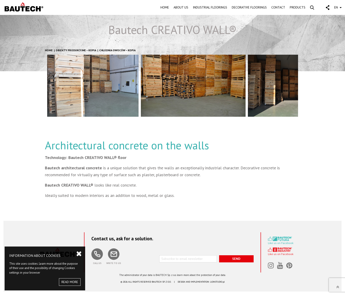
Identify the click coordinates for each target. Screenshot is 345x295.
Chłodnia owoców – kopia (117, 50)
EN (338, 7)
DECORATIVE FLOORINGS (249, 7)
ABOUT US (181, 7)
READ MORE (69, 282)
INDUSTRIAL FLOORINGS (210, 7)
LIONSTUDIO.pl (217, 281)
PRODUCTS (297, 7)
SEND (236, 259)
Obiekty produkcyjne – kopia (76, 50)
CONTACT (278, 7)
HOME (164, 7)
